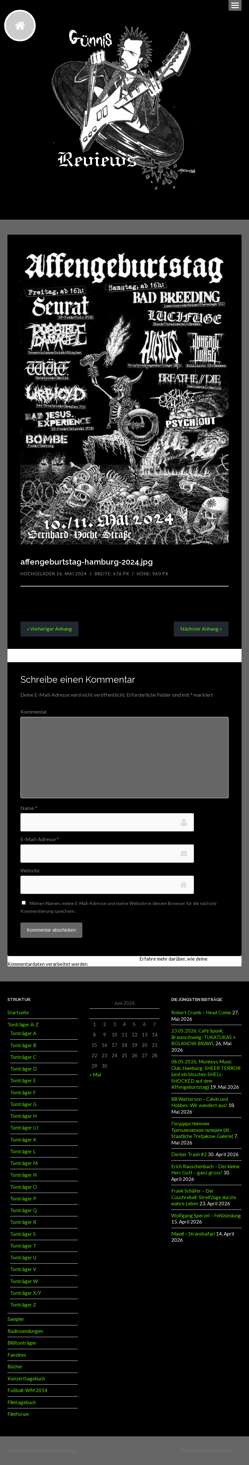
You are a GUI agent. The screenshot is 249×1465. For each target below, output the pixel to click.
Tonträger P (23, 1199)
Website (30, 871)
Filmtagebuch (21, 1402)
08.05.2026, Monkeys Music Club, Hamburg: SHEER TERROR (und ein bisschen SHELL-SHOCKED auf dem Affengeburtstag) (206, 1074)
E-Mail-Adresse (39, 839)
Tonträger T (23, 1247)
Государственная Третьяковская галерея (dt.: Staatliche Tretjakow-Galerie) (202, 1129)
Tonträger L (23, 1152)
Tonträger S (23, 1235)
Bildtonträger (22, 1344)
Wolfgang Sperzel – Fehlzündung (206, 1214)
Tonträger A (23, 1034)
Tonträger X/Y (25, 1294)
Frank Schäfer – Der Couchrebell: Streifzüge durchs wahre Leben (203, 1196)
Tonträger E (23, 1081)
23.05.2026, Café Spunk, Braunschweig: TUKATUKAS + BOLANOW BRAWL (203, 1038)
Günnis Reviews (59, 1450)
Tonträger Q (23, 1211)
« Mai (95, 1075)
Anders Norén (217, 1450)
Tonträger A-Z (23, 1025)
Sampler (15, 1320)
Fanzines (16, 1355)
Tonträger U (23, 1258)
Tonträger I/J (24, 1128)
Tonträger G (23, 1105)
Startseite (18, 1014)
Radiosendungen (25, 1332)
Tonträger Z (23, 1305)
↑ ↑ (239, 1450)
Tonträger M (24, 1164)
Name (28, 808)
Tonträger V (23, 1270)
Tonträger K (23, 1140)
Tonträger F (23, 1093)
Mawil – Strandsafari (193, 1232)
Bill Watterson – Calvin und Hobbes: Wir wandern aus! (199, 1102)
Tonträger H (23, 1117)
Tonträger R (23, 1223)
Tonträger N (23, 1176)
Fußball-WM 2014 (27, 1391)
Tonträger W (24, 1282)
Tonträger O (23, 1187)
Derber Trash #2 (189, 1154)
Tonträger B (23, 1046)
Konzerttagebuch (26, 1379)
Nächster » (201, 629)
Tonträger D (23, 1070)
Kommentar (33, 711)
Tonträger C (23, 1058)
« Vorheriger (49, 629)
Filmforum (18, 1414)
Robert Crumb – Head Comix (201, 1014)
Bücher (15, 1367)
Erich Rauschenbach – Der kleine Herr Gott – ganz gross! (205, 1169)
